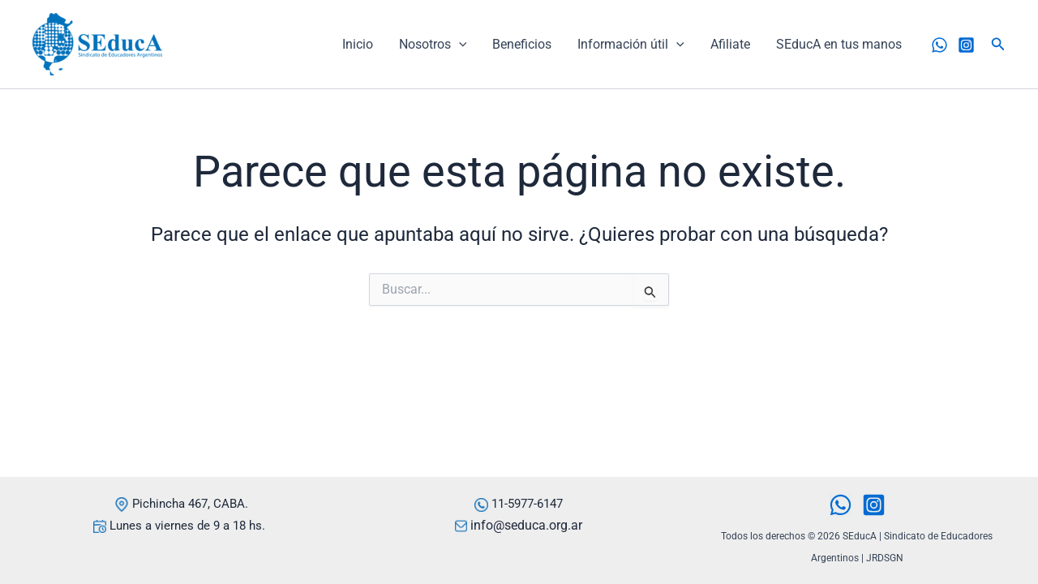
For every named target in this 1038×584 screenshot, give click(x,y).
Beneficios (521, 44)
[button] (998, 44)
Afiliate (730, 44)
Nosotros (433, 44)
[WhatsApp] (939, 45)
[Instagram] (966, 45)
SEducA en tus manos (839, 44)
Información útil (630, 44)
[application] (459, 44)
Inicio (357, 44)
